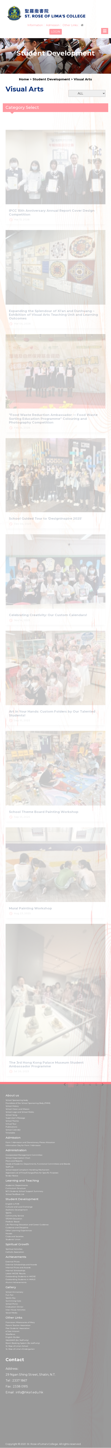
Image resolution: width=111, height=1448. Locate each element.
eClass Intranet (12, 1331)
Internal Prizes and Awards (18, 1267)
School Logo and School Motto (20, 1112)
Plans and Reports (14, 1161)
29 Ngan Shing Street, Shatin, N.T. (31, 1374)
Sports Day (10, 1298)
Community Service (15, 1216)
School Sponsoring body (17, 1100)
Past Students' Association (18, 1328)
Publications (11, 1127)
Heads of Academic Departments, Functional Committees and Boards (38, 1164)
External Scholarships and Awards (21, 1264)
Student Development (52, 79)
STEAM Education (14, 1218)
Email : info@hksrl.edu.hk (24, 1392)
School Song (11, 1115)
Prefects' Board (12, 1221)
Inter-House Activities (15, 1310)
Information (35, 25)
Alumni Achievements (16, 1282)
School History (12, 1106)
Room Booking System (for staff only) (23, 1343)
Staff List (9, 1167)
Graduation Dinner (14, 1307)
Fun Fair (9, 1295)
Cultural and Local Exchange (19, 1207)
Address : (12, 1368)
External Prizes (13, 1261)
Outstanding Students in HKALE (21, 1279)
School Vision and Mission (17, 1109)
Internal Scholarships (15, 1270)
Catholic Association (15, 1252)
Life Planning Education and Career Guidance (27, 1224)
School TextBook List (15, 1194)
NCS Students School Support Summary (24, 1191)
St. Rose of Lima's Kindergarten (20, 1349)
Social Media (11, 1313)
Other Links (70, 25)
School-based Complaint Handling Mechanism (27, 1170)
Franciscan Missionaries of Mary (20, 1322)
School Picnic (12, 1304)
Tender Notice (12, 1176)
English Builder (13, 1337)
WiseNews (10, 1334)
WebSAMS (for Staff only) (17, 1340)
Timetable (10, 1133)
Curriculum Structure (16, 1188)
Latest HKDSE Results (16, 1273)
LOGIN (55, 31)
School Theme (12, 1121)
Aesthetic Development (17, 1210)
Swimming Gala (13, 1301)
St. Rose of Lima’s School (17, 1346)
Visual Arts (83, 79)
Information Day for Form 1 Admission (23, 1145)
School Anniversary (14, 1292)
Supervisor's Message (15, 1118)
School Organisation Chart (18, 1158)
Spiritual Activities (14, 1249)
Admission (52, 25)
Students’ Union (13, 1239)
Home (24, 79)
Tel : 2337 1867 (16, 1380)
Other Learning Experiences (19, 1230)
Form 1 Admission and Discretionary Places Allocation (30, 1142)
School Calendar (13, 1130)
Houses (9, 1233)
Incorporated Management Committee (24, 1155)
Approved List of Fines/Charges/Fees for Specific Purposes (32, 1173)
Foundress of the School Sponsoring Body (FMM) (28, 1103)
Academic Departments (17, 1185)
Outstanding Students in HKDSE (21, 1276)
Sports (8, 1213)
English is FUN (12, 1204)
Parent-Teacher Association (18, 1325)
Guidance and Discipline (17, 1227)
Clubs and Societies (14, 1236)
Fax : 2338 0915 (17, 1386)
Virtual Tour (11, 1124)
